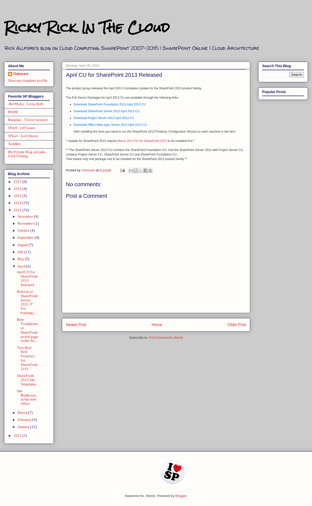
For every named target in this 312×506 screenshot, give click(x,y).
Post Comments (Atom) (166, 337)
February (25, 420)
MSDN (13, 112)
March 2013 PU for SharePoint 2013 (142, 141)
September (26, 238)
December (26, 216)
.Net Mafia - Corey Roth (25, 104)
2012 (18, 436)
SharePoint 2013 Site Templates (26, 380)
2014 (18, 203)
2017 (18, 182)
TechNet (14, 144)
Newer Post (76, 325)
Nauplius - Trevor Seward (27, 120)
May (21, 259)
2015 (18, 196)
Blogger (180, 496)
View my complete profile (27, 81)
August (23, 245)
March (23, 413)
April (22, 266)
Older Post (236, 325)
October (24, 230)
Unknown (20, 74)
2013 (18, 210)
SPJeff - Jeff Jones (21, 128)
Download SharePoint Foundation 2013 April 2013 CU (109, 104)
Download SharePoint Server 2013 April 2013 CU (106, 111)
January (24, 427)
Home (157, 325)
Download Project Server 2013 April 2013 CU (103, 118)
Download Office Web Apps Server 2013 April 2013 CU (110, 125)
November (26, 223)
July (21, 252)
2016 (18, 189)
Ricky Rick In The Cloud (87, 27)
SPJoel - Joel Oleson (23, 136)
